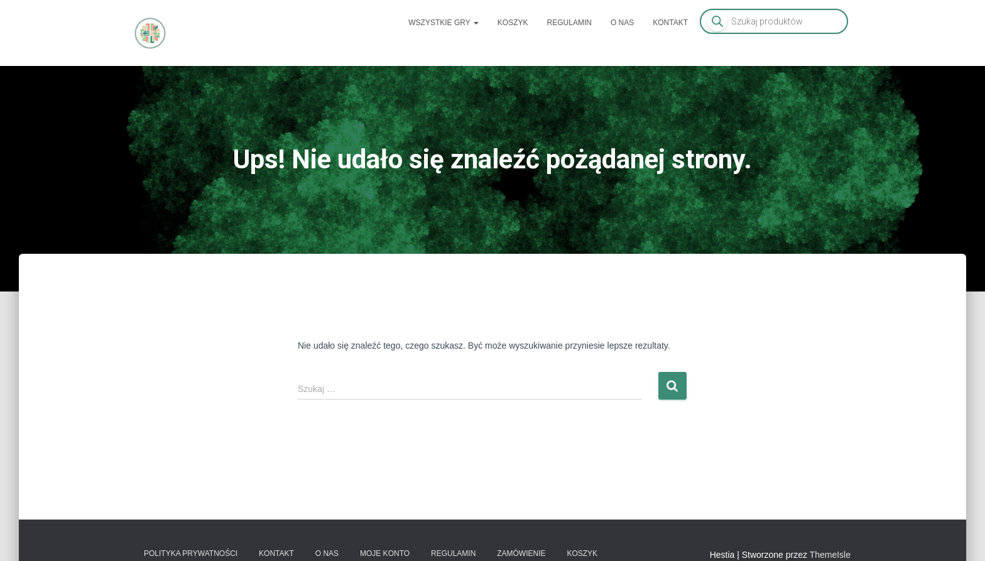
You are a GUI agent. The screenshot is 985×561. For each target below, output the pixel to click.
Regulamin (569, 22)
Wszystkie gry (443, 22)
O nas (622, 22)
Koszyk (513, 22)
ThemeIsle (830, 555)
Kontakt (670, 22)
